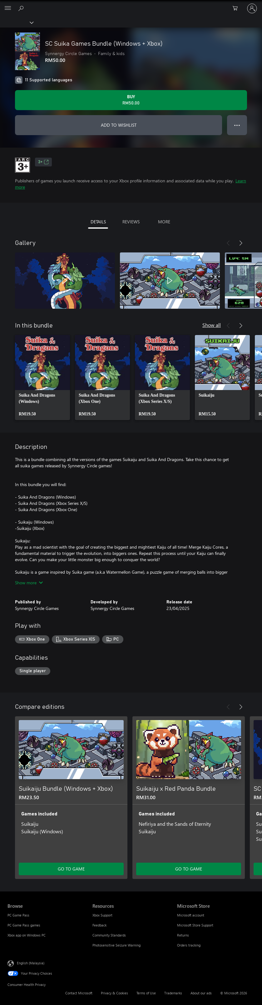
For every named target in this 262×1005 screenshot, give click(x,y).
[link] (42, 377)
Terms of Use (146, 993)
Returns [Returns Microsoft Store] (183, 935)
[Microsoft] (131, 4)
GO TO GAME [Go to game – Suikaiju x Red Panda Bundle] (188, 869)
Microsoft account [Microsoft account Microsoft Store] (190, 915)
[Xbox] (16, 22)
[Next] (241, 243)
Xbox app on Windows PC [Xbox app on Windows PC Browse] (26, 935)
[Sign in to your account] (252, 8)
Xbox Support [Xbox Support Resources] (102, 915)
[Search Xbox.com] (22, 8)
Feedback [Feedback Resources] (99, 925)
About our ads (201, 993)
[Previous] (228, 243)
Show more (29, 583)
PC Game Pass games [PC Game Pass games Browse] (23, 925)
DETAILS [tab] (98, 222)
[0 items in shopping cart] (237, 8)
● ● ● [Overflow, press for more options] (237, 125)
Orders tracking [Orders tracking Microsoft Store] (188, 945)
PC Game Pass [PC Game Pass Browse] (18, 915)
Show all (211, 325)
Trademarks (173, 993)
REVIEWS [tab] (131, 222)
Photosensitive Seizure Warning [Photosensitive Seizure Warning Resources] (116, 945)
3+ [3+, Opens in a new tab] (43, 162)
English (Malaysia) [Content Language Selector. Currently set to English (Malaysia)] (30, 963)
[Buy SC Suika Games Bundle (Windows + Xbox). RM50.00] (131, 100)
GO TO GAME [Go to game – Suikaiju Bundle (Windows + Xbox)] (71, 869)
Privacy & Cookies (114, 993)
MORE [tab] (164, 222)
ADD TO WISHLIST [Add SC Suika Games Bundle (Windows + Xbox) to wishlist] (118, 125)
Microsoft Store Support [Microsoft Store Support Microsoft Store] (195, 925)
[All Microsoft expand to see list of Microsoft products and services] (7, 8)
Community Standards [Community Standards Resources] (109, 935)
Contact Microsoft (78, 993)
